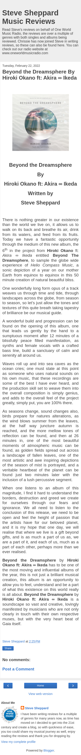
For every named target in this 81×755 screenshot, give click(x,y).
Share (8, 648)
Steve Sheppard (37, 708)
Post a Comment (18, 669)
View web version (41, 694)
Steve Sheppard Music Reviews (30, 17)
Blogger (48, 750)
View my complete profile (18, 742)
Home (40, 685)
